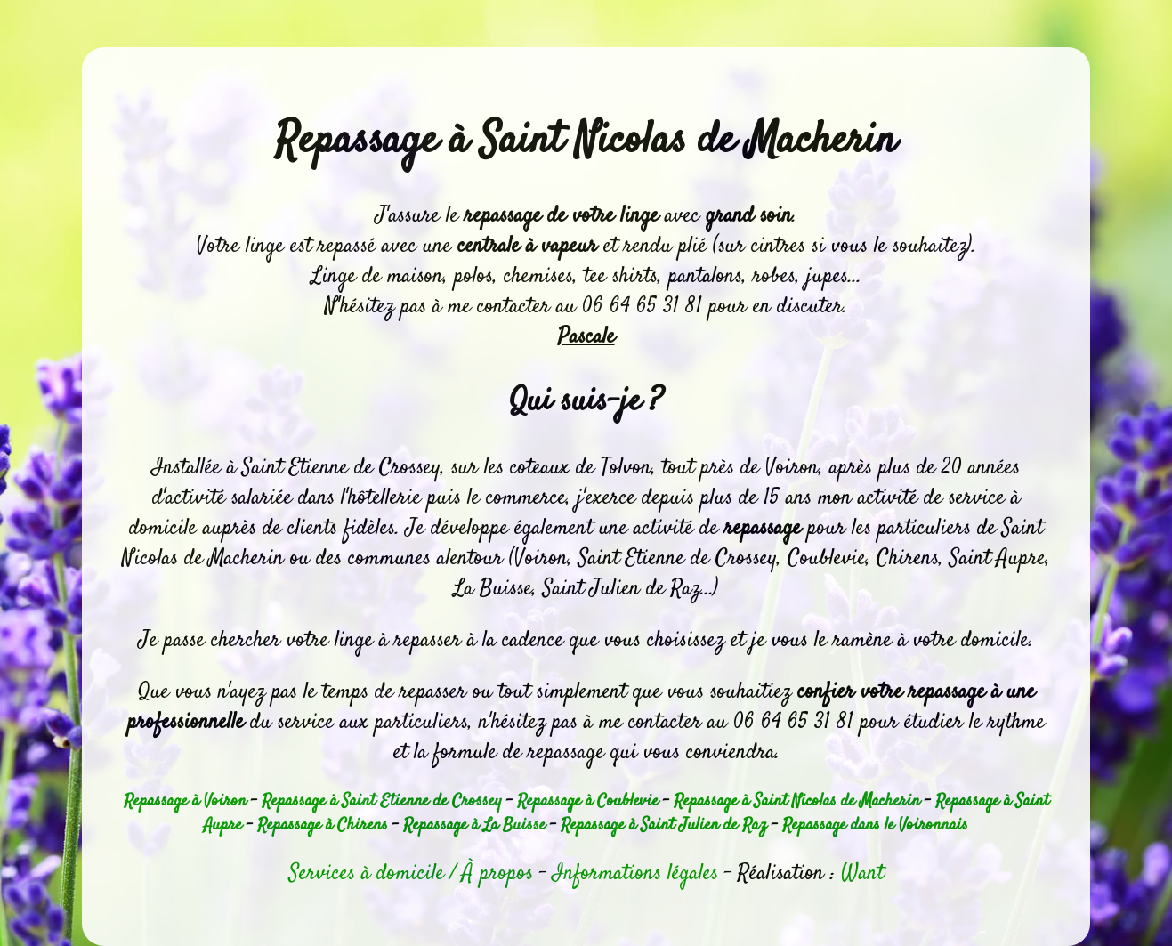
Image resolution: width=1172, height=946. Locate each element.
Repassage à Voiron (185, 801)
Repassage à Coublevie (588, 801)
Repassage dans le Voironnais (875, 825)
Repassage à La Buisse (474, 825)
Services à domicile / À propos (411, 874)
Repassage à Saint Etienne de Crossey (382, 801)
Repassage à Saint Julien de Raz (664, 825)
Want (862, 874)
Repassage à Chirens (322, 825)
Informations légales (635, 874)
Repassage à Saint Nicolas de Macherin (797, 801)
